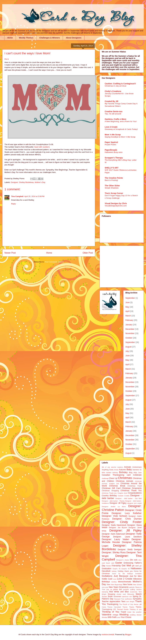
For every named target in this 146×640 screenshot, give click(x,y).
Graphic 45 (125, 569)
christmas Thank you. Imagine (112, 493)
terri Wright (130, 601)
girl (140, 566)
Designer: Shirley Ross (114, 552)
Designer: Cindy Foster (122, 522)
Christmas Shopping (110, 491)
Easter (118, 562)
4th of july (106, 467)
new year (105, 587)
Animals (127, 467)
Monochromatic (124, 582)
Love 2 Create (111, 127)
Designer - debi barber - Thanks (113, 501)
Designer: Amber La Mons (114, 506)
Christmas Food (135, 486)
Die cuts (133, 560)
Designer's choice (122, 560)
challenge (105, 478)
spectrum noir (127, 596)
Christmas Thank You (131, 490)
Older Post (88, 253)
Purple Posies (110, 144)
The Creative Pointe (114, 178)
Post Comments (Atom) (54, 262)
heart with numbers (42, 147)
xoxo (118, 617)
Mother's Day (40, 182)
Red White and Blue (119, 592)
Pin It (6, 59)
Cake (140, 472)
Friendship (116, 565)
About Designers (73, 38)
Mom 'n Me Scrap (113, 134)
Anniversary (137, 467)
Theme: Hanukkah (114, 607)
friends (108, 566)
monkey (114, 582)
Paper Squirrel (111, 142)
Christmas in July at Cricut (115, 86)
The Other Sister (112, 185)
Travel (123, 612)
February (129, 320)
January (128, 324)
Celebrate (137, 475)
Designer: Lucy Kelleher (127, 513)
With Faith (112, 617)
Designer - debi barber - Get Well (128, 498)
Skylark (104, 596)
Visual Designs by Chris (116, 203)
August (128, 347)
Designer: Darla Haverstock (114, 525)
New (108, 585)
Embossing (128, 563)
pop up (109, 589)
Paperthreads (111, 150)
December (129, 329)
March (128, 316)
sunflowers (128, 599)
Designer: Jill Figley (125, 530)
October (128, 338)
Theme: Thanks (128, 607)
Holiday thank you (125, 571)
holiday (114, 571)
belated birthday (112, 472)
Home (10, 38)
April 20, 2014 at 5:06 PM (34, 196)
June (127, 302)
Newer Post (10, 253)
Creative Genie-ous (114, 111)
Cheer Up (113, 478)
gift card (135, 566)
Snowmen (117, 597)
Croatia (126, 496)
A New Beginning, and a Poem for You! (121, 121)
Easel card (110, 563)
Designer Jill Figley (118, 503)
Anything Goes (107, 470)
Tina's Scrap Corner (114, 193)
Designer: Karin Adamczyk (113, 534)
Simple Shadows (111, 188)
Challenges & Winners (49, 38)
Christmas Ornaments (132, 488)
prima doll (117, 589)
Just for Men (136, 576)
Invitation (138, 573)
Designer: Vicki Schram (114, 516)
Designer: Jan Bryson (118, 528)
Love (114, 579)
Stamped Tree (119, 599)
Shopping (111, 594)
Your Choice (126, 617)
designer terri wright (134, 503)
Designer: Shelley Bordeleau (22, 182)
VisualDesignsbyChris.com (116, 206)
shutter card (121, 594)
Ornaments (123, 587)
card (128, 475)
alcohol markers (117, 467)
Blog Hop (133, 473)
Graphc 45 (116, 569)
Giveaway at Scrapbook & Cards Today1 (121, 129)
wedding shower (136, 615)
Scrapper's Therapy (114, 158)
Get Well (126, 565)
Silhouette (130, 594)
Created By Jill (111, 101)
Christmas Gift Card (111, 488)
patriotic (132, 587)
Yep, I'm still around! (113, 114)
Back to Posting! (111, 180)
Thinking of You (110, 611)
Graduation (106, 568)
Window (104, 617)
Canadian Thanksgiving (113, 475)
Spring (135, 596)
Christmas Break (117, 486)
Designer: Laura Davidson (127, 537)
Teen (123, 601)
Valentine (106, 614)
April (127, 311)
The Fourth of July (126, 604)
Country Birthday (109, 495)
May (127, 307)
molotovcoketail (108, 634)
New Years (113, 587)
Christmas (125, 478)
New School (137, 584)
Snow (110, 596)
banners (136, 470)
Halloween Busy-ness (114, 152)
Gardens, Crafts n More (115, 119)
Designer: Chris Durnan (127, 518)
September (130, 298)
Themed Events (122, 609)
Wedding (123, 614)
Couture (120, 496)
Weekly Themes (26, 38)
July (127, 351)
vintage (115, 615)
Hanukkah (106, 571)
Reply (13, 204)
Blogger (128, 634)
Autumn (122, 470)
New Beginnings (116, 584)
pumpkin (126, 589)
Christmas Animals (124, 481)
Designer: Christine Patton (122, 508)
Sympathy (137, 599)
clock (125, 493)
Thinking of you (136, 609)
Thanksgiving (112, 604)
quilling (132, 589)
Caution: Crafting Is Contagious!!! (120, 83)
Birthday (123, 472)
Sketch (139, 594)
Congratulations (135, 493)
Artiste (116, 470)
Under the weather (134, 612)
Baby (129, 469)
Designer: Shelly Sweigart (130, 549)
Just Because (121, 576)
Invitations (107, 576)
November (129, 333)
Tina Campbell (17, 196)
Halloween (136, 568)
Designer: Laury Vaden (115, 539)
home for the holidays (122, 573)
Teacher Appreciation (111, 601)
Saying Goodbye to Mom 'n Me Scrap (120, 137)
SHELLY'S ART (111, 168)
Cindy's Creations (113, 91)
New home (127, 584)
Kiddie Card (107, 579)
